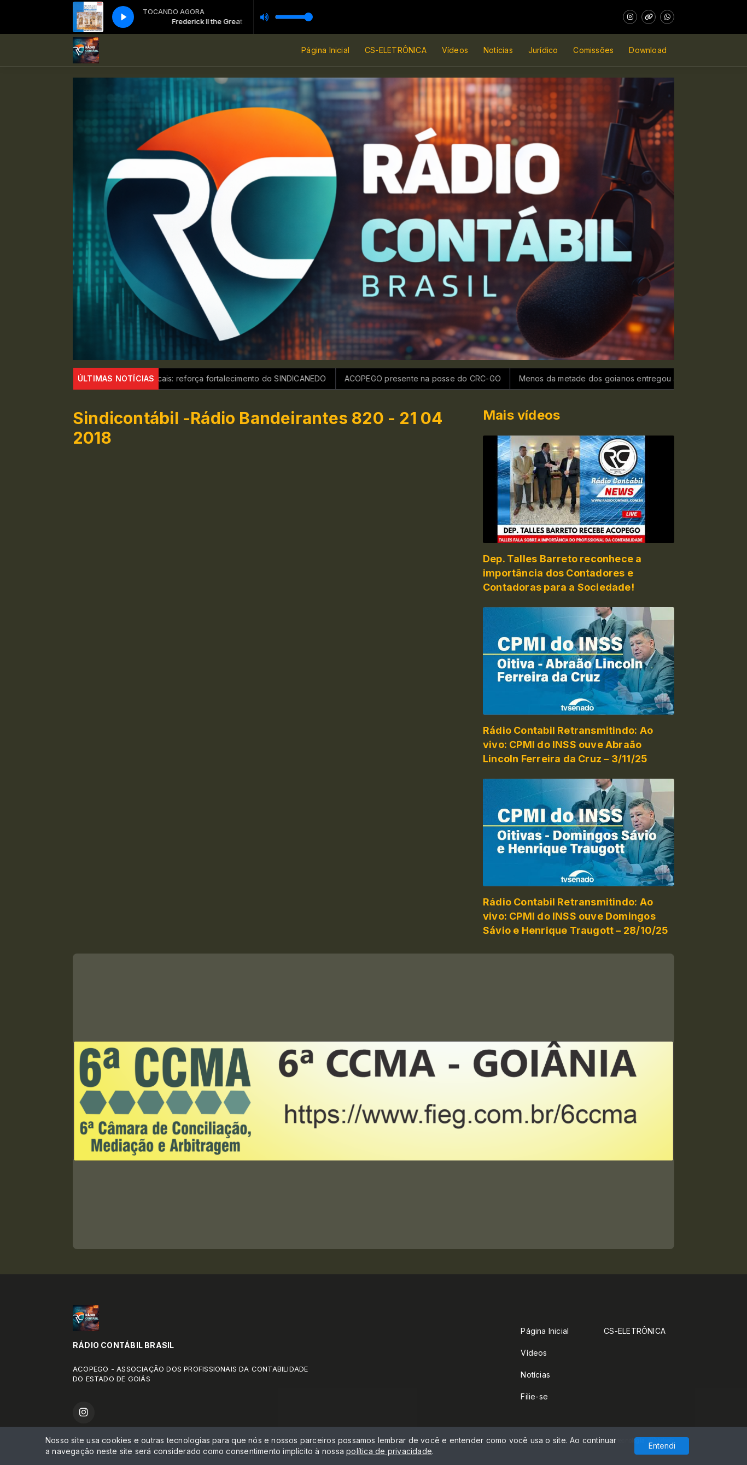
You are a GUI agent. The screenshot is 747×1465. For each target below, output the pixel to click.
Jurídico (543, 50)
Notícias (498, 50)
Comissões (593, 50)
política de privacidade (389, 1451)
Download (648, 50)
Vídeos (455, 50)
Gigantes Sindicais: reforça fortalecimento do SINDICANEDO (235, 378)
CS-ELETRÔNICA (396, 50)
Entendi (662, 1445)
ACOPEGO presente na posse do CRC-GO (442, 378)
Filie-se (534, 1396)
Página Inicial (325, 50)
